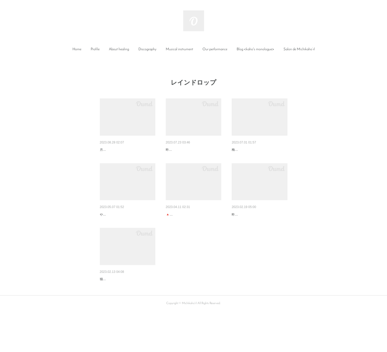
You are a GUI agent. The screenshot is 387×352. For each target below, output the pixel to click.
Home (76, 49)
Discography (147, 49)
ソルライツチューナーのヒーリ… (259, 228)
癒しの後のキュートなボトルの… (193, 150)
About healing (119, 49)
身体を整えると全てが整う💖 (190, 228)
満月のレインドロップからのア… (127, 228)
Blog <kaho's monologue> (255, 49)
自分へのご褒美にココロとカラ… (127, 306)
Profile (95, 49)
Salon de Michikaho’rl (299, 49)
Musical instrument (179, 49)
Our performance (214, 49)
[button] (76, 49)
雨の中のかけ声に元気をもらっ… (259, 150)
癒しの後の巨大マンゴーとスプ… (127, 150)
